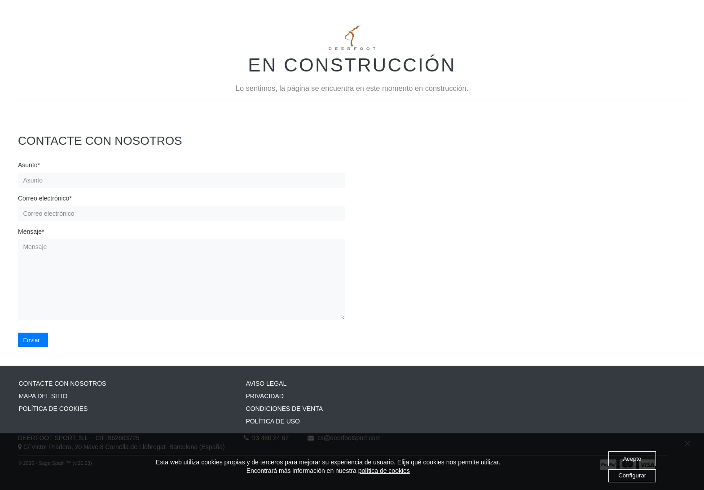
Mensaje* (31, 231)
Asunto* (29, 165)
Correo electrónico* (45, 198)
